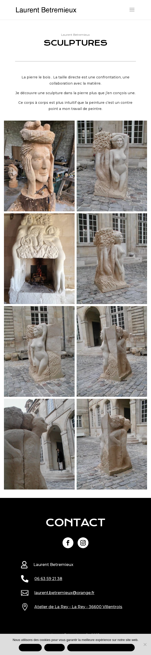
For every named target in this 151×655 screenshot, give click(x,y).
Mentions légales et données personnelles (101, 648)
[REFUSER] (144, 644)
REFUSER (55, 648)
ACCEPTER (30, 648)
